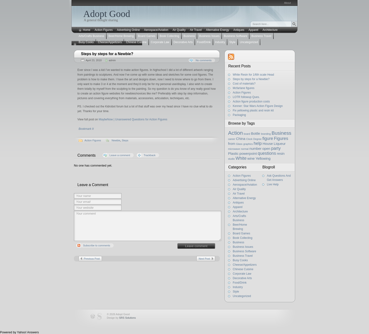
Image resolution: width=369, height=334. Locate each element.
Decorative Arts (183, 42)
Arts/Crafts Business (91, 36)
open (266, 149)
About (287, 2)
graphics (248, 144)
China (240, 139)
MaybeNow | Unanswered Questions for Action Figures (133, 119)
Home (86, 30)
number (255, 149)
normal (245, 148)
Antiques (238, 30)
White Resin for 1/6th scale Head (253, 74)
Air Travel (196, 30)
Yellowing (263, 158)
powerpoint (248, 153)
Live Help (273, 184)
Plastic (233, 153)
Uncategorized (249, 42)
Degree (257, 139)
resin (281, 153)
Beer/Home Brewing (121, 36)
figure (267, 138)
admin (112, 60)
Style (232, 42)
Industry (220, 42)
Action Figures (104, 30)
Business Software (235, 36)
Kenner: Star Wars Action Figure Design (258, 106)
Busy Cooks (86, 42)
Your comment (147, 226)
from (231, 144)
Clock (249, 139)
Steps (125, 140)
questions (267, 153)
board (247, 133)
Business (189, 36)
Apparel (253, 30)
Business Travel (261, 36)
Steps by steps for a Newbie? (107, 54)
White (241, 158)
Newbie (116, 140)
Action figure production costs (251, 101)
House (268, 144)
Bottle (255, 133)
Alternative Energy (217, 30)
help (258, 143)
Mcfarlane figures (243, 88)
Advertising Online (128, 30)
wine (251, 158)
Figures (281, 138)
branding (266, 133)
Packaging (239, 115)
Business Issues (209, 36)
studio (231, 158)
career (231, 139)
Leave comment (196, 246)
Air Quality (178, 30)
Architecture (269, 30)
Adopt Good (106, 13)
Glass (239, 144)
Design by (121, 317)
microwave (234, 148)
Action (235, 133)
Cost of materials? (244, 83)
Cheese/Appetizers (110, 42)
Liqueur (280, 144)
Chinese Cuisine (136, 42)
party (276, 148)
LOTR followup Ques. (246, 97)
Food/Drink (204, 42)
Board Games (146, 36)
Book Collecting (169, 36)
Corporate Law (160, 42)
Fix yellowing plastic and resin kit (253, 110)
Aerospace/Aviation (156, 30)
